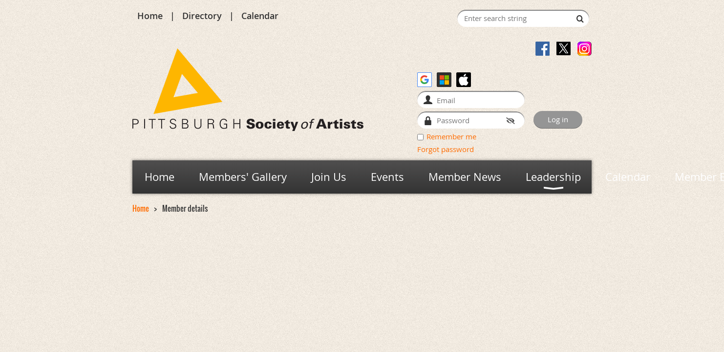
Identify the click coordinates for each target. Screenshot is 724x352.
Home (150, 16)
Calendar (259, 16)
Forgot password (445, 149)
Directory (202, 16)
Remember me (451, 136)
